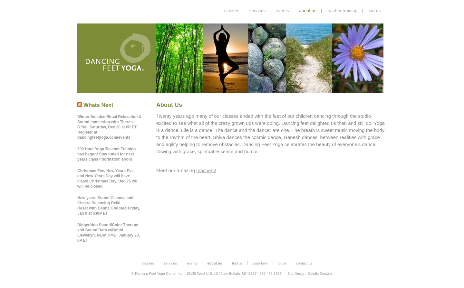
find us (374, 11)
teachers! (206, 170)
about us (307, 11)
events (282, 11)
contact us (304, 263)
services (257, 11)
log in (282, 263)
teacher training (342, 11)
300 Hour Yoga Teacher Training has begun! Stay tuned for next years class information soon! (106, 154)
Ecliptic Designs (320, 273)
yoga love (260, 263)
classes (231, 11)
